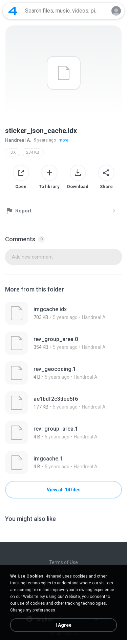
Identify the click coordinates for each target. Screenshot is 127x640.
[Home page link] (13, 11)
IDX (12, 152)
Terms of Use (63, 562)
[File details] (63, 313)
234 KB (32, 152)
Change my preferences (32, 610)
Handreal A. (18, 140)
